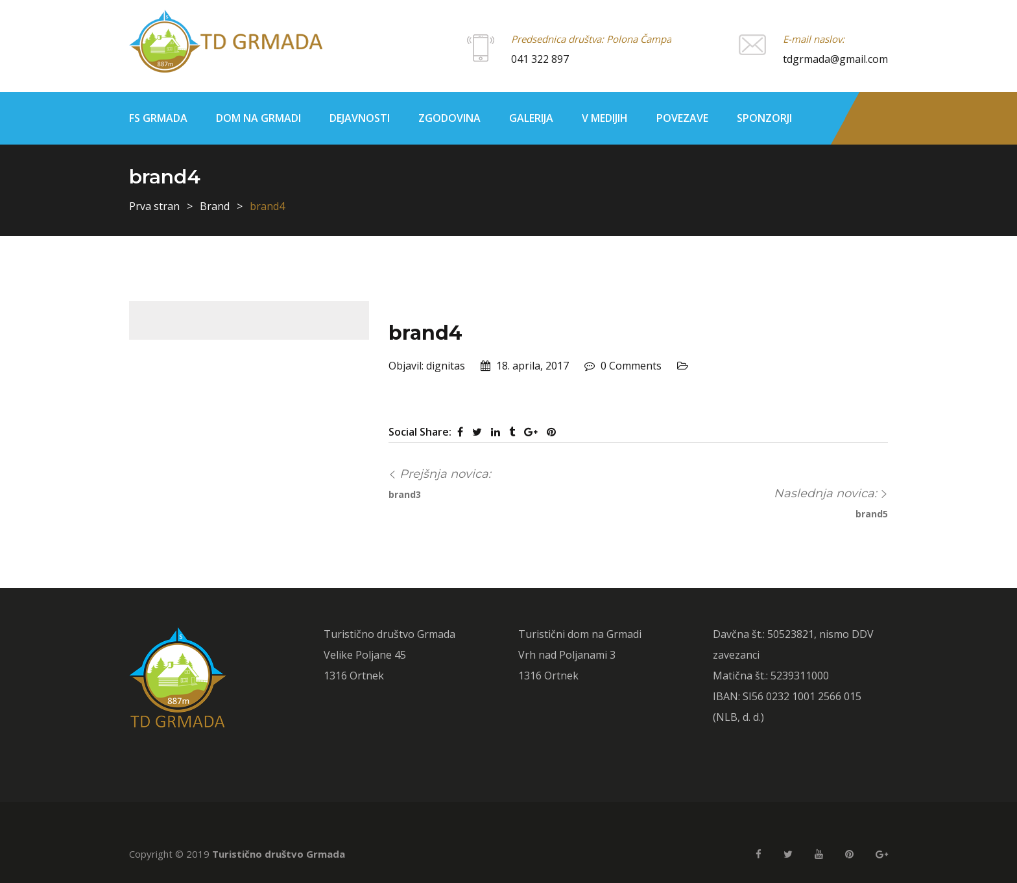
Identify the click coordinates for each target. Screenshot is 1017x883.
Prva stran (154, 206)
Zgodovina (449, 118)
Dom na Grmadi (258, 118)
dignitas (445, 366)
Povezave (682, 118)
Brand (215, 206)
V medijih (605, 118)
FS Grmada (158, 118)
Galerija (531, 118)
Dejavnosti (359, 118)
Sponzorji (764, 118)
